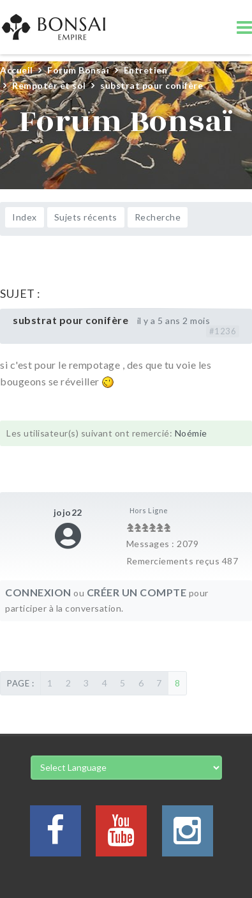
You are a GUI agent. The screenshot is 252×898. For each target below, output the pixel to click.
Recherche (158, 217)
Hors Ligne (149, 510)
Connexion (38, 592)
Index (24, 217)
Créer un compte (137, 592)
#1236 (223, 331)
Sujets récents (85, 217)
